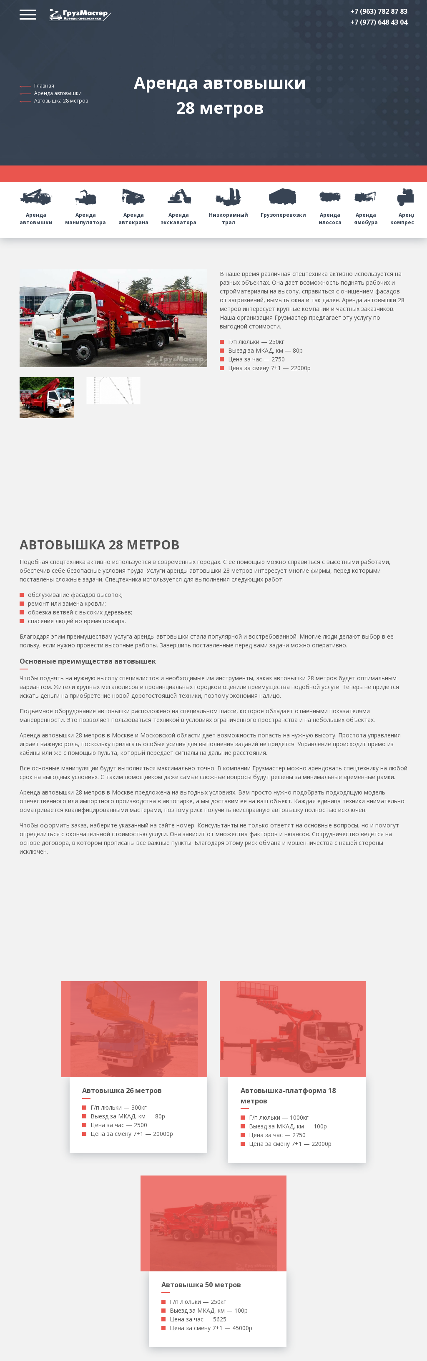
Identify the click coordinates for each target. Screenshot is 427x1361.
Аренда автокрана (133, 204)
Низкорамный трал (228, 204)
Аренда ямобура (366, 204)
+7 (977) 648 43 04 (378, 22)
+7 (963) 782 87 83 (378, 11)
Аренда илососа (330, 204)
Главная (44, 85)
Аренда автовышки (58, 93)
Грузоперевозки (283, 200)
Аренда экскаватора (178, 204)
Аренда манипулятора (85, 204)
